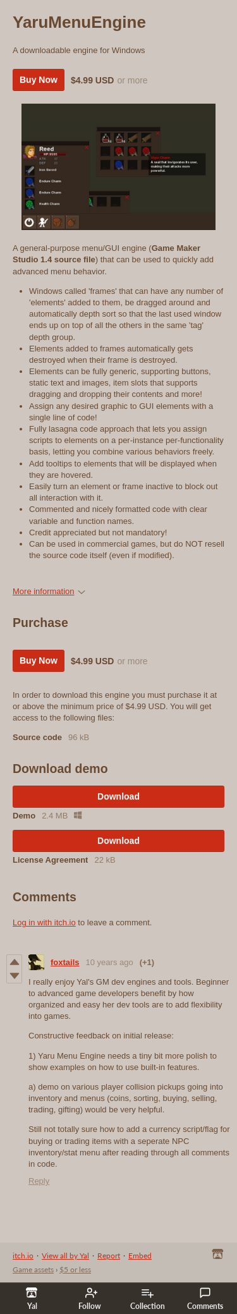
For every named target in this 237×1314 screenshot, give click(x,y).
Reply (38, 1181)
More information (49, 591)
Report (108, 1255)
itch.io (23, 1255)
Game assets (33, 1269)
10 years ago (109, 962)
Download (118, 796)
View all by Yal (65, 1255)
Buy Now (39, 80)
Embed (140, 1255)
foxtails (65, 962)
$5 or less (75, 1269)
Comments (205, 1299)
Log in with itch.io (44, 922)
